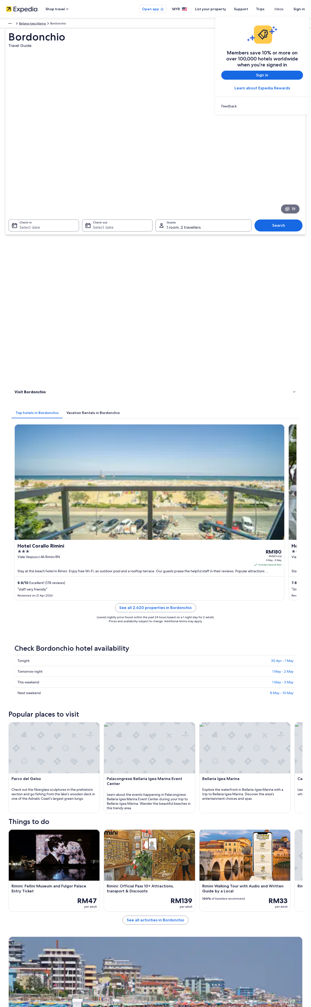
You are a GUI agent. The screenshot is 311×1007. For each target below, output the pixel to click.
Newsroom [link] (15, 923)
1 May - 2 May (283, 361)
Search (281, 153)
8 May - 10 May (282, 383)
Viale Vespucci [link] (168, 781)
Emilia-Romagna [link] (41, 24)
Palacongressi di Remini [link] (32, 762)
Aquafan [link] (20, 781)
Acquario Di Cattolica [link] (173, 762)
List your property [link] (20, 907)
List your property (219, 9)
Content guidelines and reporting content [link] (188, 923)
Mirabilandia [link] (23, 743)
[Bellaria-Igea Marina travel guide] (108, 685)
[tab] (110, 181)
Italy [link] (22, 24)
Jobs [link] (11, 899)
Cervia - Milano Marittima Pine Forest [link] (185, 753)
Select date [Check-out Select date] (102, 155)
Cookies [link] (165, 899)
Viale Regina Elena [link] (171, 772)
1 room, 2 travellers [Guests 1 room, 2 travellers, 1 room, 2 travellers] (183, 155)
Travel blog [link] (91, 947)
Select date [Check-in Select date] (26, 155)
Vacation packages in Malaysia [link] (104, 915)
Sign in (299, 9)
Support (250, 9)
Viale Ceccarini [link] (25, 753)
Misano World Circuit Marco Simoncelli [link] (186, 743)
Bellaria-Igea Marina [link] (69, 24)
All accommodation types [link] (101, 939)
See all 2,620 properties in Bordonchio (192, 303)
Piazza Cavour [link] (24, 772)
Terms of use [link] (169, 907)
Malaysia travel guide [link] (98, 891)
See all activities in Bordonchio (192, 660)
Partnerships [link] (16, 915)
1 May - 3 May (283, 372)
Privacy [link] (165, 891)
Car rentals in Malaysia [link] (99, 931)
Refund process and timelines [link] (257, 907)
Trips (269, 9)
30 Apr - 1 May (282, 350)
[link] (262, 106)
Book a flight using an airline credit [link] (260, 915)
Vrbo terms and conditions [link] (178, 915)
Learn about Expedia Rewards (262, 88)
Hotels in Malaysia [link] (96, 899)
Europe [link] (10, 24)
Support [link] (242, 891)
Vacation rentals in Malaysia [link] (102, 907)
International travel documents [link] (257, 923)
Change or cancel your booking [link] (258, 899)
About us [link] (14, 891)
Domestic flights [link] (95, 923)
